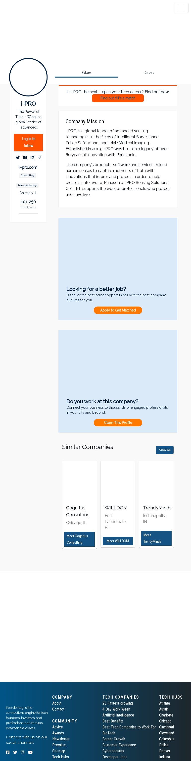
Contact (58, 709)
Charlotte (166, 715)
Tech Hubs (60, 757)
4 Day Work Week (116, 709)
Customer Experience (119, 745)
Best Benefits (113, 721)
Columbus (166, 739)
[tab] (23, 8)
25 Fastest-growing (117, 703)
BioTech (108, 733)
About (56, 703)
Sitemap (58, 751)
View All (164, 450)
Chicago (165, 721)
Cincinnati (166, 727)
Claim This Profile (118, 423)
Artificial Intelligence (118, 715)
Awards (58, 733)
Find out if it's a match (117, 98)
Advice (57, 727)
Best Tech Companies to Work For (129, 727)
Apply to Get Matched (118, 310)
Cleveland (166, 733)
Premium (59, 745)
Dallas (163, 745)
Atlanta (164, 703)
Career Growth (113, 739)
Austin (164, 709)
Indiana (164, 757)
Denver (164, 751)
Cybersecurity (113, 751)
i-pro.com (28, 167)
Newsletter (61, 739)
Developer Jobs (114, 757)
